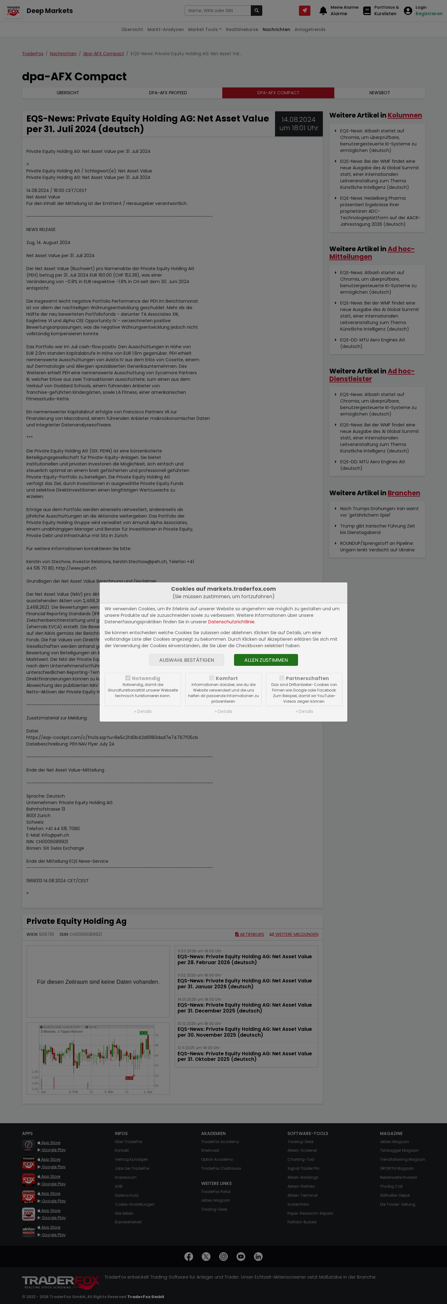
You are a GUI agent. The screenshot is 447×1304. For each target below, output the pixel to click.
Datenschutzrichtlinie (231, 622)
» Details (143, 711)
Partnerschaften (307, 678)
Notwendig (146, 678)
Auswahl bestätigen (186, 660)
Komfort (227, 678)
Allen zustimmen (266, 660)
